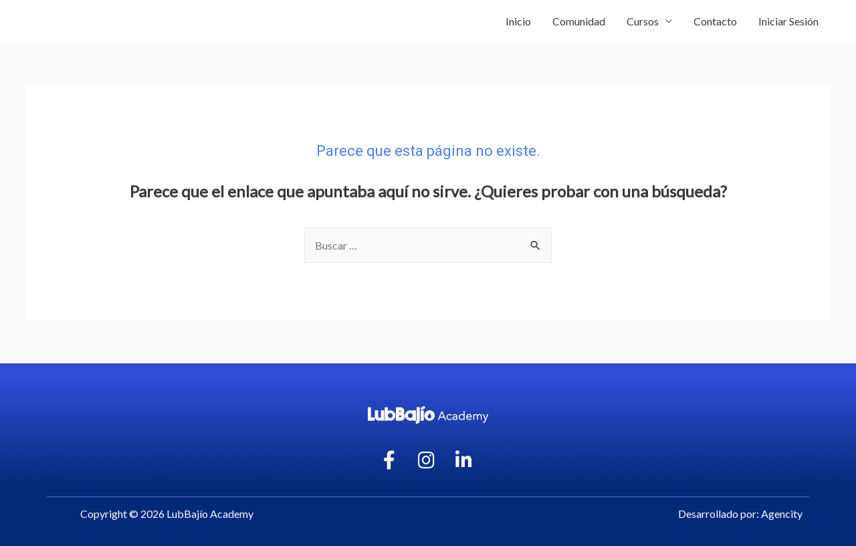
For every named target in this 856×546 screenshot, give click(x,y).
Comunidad (578, 21)
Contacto (715, 21)
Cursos (643, 21)
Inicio (518, 21)
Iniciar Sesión (788, 21)
